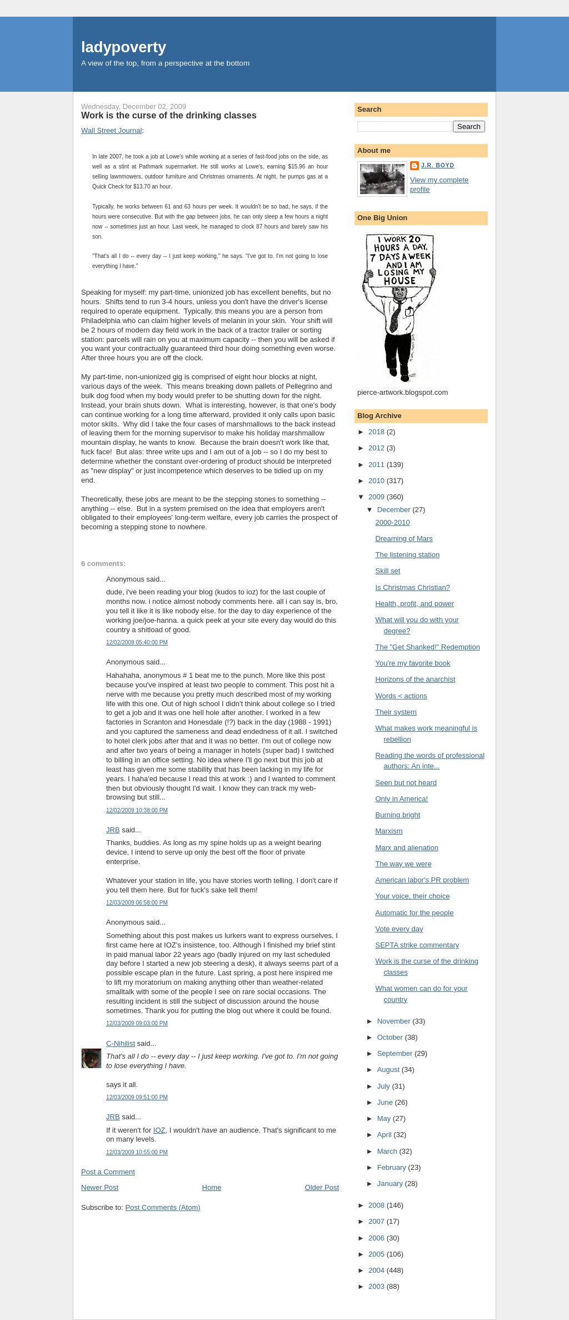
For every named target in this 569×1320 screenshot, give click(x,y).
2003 (377, 1286)
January (391, 1183)
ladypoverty (123, 47)
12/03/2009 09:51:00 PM (137, 1097)
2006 (377, 1238)
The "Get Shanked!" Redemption (427, 647)
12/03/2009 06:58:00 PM (137, 903)
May (385, 1118)
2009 (377, 497)
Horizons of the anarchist (415, 679)
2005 (377, 1254)
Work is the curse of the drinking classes (169, 115)
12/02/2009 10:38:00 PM (137, 810)
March (388, 1151)
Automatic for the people (414, 913)
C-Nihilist (120, 1043)
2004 (377, 1270)
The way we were (403, 864)
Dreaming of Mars (403, 538)
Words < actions (401, 696)
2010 (377, 481)
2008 (377, 1205)
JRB (113, 830)
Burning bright (397, 815)
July (384, 1086)
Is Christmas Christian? (412, 587)
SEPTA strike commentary (417, 945)
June (386, 1102)
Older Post (322, 1187)
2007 (377, 1221)
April (385, 1134)
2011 (377, 464)
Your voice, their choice (412, 896)
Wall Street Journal (111, 130)
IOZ (159, 1130)
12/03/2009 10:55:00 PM (137, 1152)
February (392, 1167)
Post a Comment (108, 1172)
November (395, 1021)
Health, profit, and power (414, 603)
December (395, 509)
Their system (395, 712)
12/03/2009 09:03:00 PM (137, 1023)
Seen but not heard (406, 782)
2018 (377, 432)
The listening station (407, 554)
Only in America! (401, 799)
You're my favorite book (412, 663)
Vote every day (399, 929)
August (389, 1069)
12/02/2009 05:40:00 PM (137, 642)
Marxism (388, 831)
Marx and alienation (406, 847)
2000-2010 (392, 522)
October (391, 1037)
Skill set (387, 571)
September (396, 1053)
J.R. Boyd (438, 165)
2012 (377, 448)
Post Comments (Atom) (163, 1207)
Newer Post (99, 1187)
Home (212, 1187)
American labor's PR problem (422, 880)
